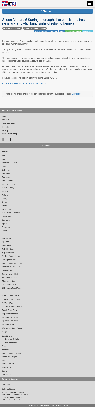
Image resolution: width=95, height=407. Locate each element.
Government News (9, 184)
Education (6, 174)
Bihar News (6, 245)
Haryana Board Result (10, 296)
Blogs (4, 159)
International (6, 192)
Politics (4, 206)
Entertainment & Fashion (11, 353)
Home (4, 116)
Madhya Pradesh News (11, 256)
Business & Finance (9, 163)
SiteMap (5, 131)
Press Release (7, 209)
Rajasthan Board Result (11, 314)
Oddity (4, 199)
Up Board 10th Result (10, 317)
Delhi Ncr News (8, 249)
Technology (53, 31)
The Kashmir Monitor (73, 31)
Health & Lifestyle (41, 31)
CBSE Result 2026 (9, 285)
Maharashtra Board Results (12, 307)
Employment (7, 177)
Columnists (6, 170)
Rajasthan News (8, 253)
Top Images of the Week (11, 342)
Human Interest (8, 364)
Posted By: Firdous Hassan (35, 28)
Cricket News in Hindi (10, 274)
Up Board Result (8, 324)
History (4, 360)
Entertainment (7, 181)
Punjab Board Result (10, 310)
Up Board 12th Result (10, 321)
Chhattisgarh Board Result (12, 288)
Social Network (7, 216)
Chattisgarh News (9, 260)
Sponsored (6, 220)
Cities (62, 31)
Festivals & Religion (9, 357)
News (4, 346)
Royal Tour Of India (12, 339)
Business (5, 350)
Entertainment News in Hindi (12, 263)
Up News (5, 242)
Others (4, 202)
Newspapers (87, 31)
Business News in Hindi (11, 267)
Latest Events (7, 336)
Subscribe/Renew (8, 123)
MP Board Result (8, 303)
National (5, 195)
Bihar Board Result (9, 281)
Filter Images (47, 11)
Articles (5, 151)
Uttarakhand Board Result (12, 328)
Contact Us (77, 94)
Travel (4, 231)
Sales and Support (9, 389)
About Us (5, 120)
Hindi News (6, 238)
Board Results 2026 (9, 278)
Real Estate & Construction (12, 213)
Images (5, 332)
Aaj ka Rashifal (7, 270)
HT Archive (6, 127)
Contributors (6, 375)
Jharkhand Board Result (11, 299)
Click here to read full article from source (24, 83)
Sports (4, 224)
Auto (4, 156)
